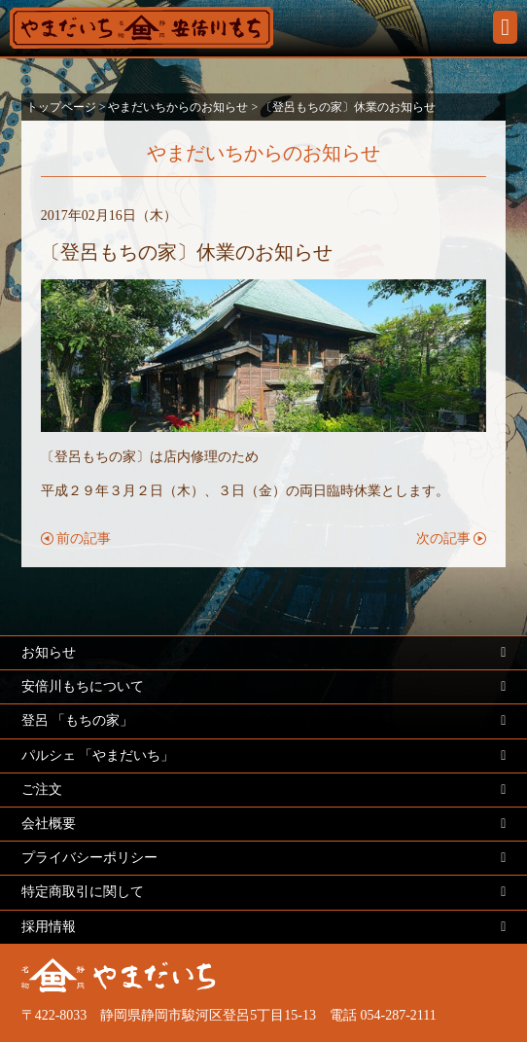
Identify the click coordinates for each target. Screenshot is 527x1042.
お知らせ (48, 652)
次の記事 (443, 538)
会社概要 (48, 823)
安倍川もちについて (82, 686)
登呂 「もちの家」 (77, 720)
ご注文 (41, 789)
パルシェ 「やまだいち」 (98, 755)
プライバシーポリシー (89, 857)
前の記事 (83, 538)
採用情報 (48, 926)
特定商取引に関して (82, 891)
